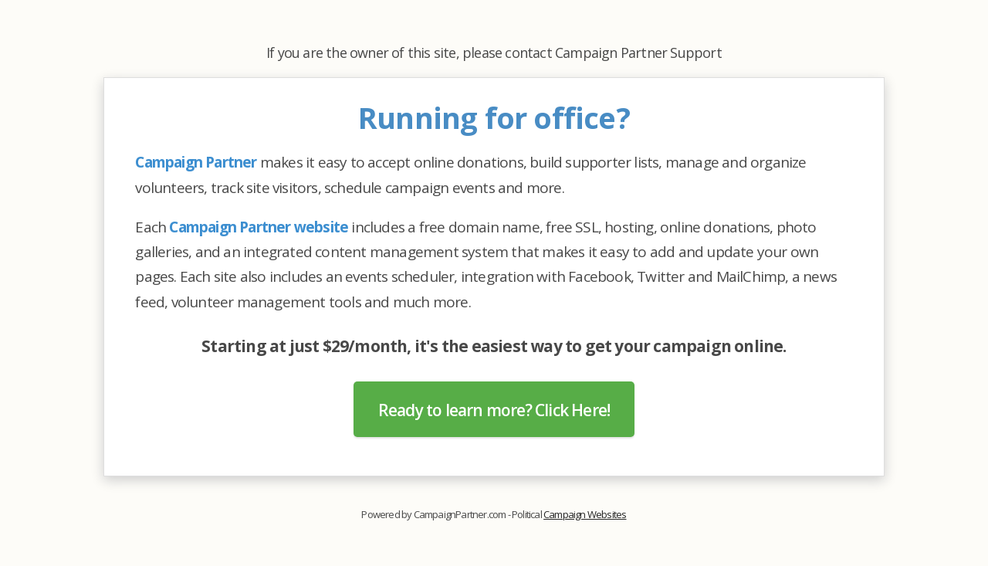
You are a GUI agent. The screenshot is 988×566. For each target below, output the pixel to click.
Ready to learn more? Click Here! (494, 410)
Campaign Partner (195, 162)
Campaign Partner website (258, 227)
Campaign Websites (584, 514)
